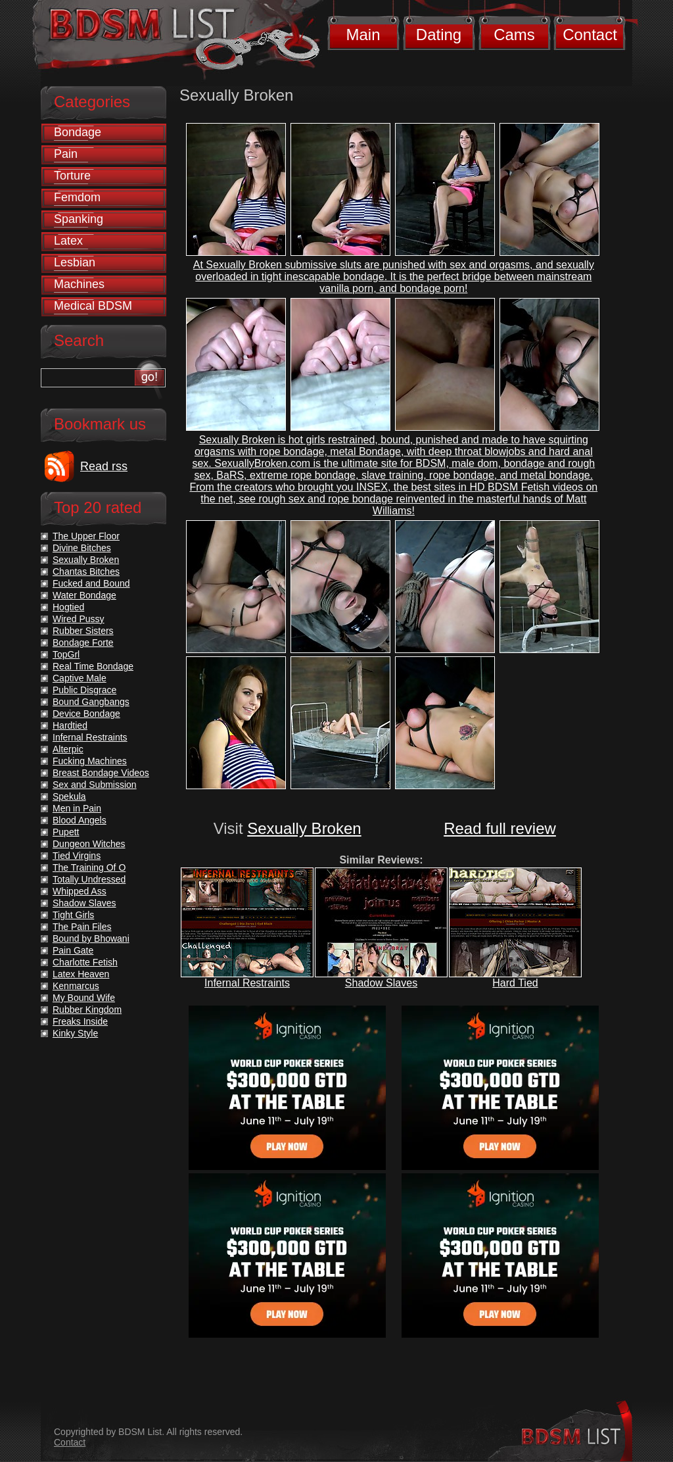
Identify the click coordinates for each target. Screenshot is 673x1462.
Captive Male (79, 678)
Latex (68, 240)
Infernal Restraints (247, 982)
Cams (514, 34)
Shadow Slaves (381, 982)
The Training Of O (89, 867)
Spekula (69, 796)
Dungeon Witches (89, 844)
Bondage (77, 132)
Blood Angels (79, 820)
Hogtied (68, 607)
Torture (72, 175)
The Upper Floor (86, 536)
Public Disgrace (84, 690)
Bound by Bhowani (91, 938)
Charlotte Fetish (85, 962)
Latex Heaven (81, 974)
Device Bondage (86, 713)
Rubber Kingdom (87, 1009)
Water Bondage (84, 595)
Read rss (104, 466)
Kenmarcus (76, 986)
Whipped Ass (79, 891)
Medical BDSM (93, 305)
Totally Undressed (89, 879)
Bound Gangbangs (91, 701)
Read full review (500, 828)
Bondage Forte (83, 642)
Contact (590, 34)
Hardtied (70, 725)
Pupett (66, 832)
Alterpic (68, 749)
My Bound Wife (84, 997)
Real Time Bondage (93, 666)
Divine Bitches (82, 548)
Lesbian (74, 262)
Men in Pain (77, 808)
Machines (79, 284)
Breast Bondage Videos (101, 773)
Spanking (78, 219)
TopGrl (66, 654)
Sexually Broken (304, 828)
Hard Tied (515, 982)
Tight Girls (73, 915)
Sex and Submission (95, 784)
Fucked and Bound (91, 583)
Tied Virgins (77, 855)
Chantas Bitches (86, 571)
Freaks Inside (80, 1021)
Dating (438, 34)
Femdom (77, 197)
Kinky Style (75, 1033)
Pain (66, 153)
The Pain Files (82, 926)
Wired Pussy (78, 619)
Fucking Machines (90, 761)
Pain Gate (73, 950)
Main (363, 34)
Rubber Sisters (83, 630)
